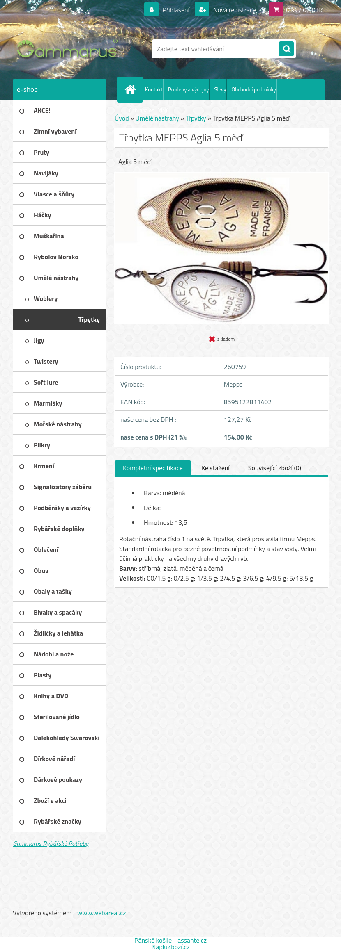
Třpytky (196, 118)
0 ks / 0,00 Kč (304, 10)
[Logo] (69, 48)
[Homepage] (132, 89)
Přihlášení (176, 10)
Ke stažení (215, 468)
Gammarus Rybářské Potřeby (50, 843)
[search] (286, 49)
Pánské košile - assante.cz (170, 940)
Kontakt (154, 89)
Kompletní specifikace (153, 468)
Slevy (220, 89)
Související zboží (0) (274, 468)
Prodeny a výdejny (188, 89)
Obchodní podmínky (254, 89)
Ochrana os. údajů (149, 110)
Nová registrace (234, 10)
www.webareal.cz (101, 913)
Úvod (122, 118)
